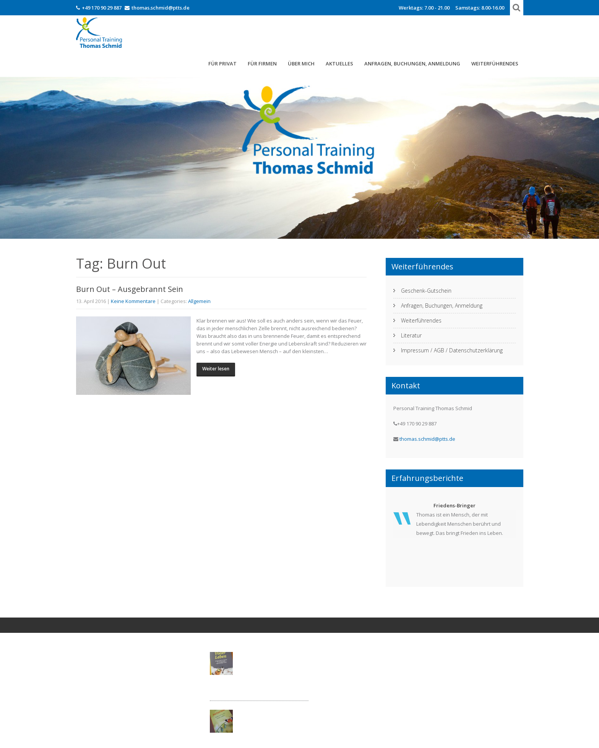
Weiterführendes (494, 63)
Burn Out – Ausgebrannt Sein (129, 289)
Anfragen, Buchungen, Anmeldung (412, 63)
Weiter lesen (215, 368)
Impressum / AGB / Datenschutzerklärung (452, 350)
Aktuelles (339, 63)
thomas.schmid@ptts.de (160, 7)
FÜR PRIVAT (222, 63)
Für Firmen (262, 63)
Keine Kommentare (133, 301)
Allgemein (199, 301)
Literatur (411, 335)
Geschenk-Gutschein (426, 290)
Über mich (301, 63)
